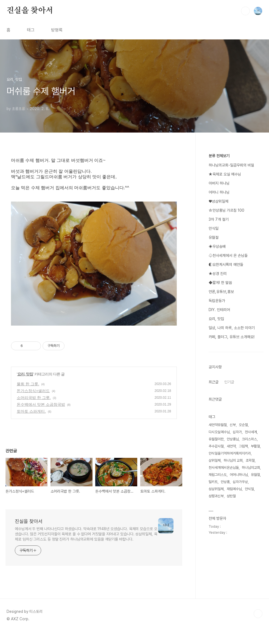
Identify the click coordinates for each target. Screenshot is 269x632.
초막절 (250, 460)
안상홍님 (233, 439)
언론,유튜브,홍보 (221, 291)
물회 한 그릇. (28, 384)
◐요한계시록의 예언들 (226, 264)
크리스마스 (249, 439)
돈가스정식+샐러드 (33, 391)
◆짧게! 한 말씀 (220, 282)
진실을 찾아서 (30, 11)
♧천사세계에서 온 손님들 (228, 255)
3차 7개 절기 (219, 219)
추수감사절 (216, 446)
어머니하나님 (239, 475)
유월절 (213, 237)
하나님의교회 (251, 468)
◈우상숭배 (217, 246)
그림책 (243, 446)
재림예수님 (234, 489)
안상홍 (225, 482)
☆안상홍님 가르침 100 (226, 210)
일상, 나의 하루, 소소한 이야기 (232, 328)
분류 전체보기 (219, 156)
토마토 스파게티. (31, 411)
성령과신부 (216, 496)
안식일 (213, 228)
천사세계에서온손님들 (224, 468)
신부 (233, 425)
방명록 (57, 30)
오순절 (243, 425)
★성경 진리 (218, 273)
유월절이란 (216, 439)
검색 (245, 11)
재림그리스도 (218, 475)
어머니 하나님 (219, 192)
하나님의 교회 (233, 460)
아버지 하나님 (219, 183)
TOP (258, 613)
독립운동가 (217, 300)
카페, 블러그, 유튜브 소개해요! (231, 337)
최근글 (213, 382)
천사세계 (251, 432)
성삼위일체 (216, 489)
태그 (31, 30)
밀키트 (213, 482)
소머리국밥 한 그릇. (34, 397)
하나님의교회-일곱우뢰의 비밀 (231, 165)
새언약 (231, 446)
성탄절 (231, 496)
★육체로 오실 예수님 (225, 174)
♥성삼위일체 (218, 201)
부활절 (255, 446)
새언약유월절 (218, 425)
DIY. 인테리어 (219, 310)
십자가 (237, 432)
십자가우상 (240, 482)
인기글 (229, 382)
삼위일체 (215, 460)
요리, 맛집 (25, 374)
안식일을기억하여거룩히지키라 (230, 453)
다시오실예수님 (219, 432)
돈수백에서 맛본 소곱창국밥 (41, 404)
